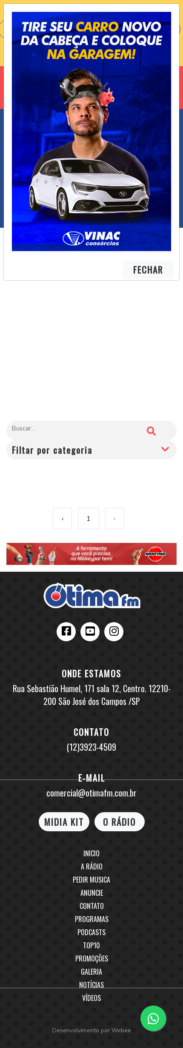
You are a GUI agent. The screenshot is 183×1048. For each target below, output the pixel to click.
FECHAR (148, 269)
